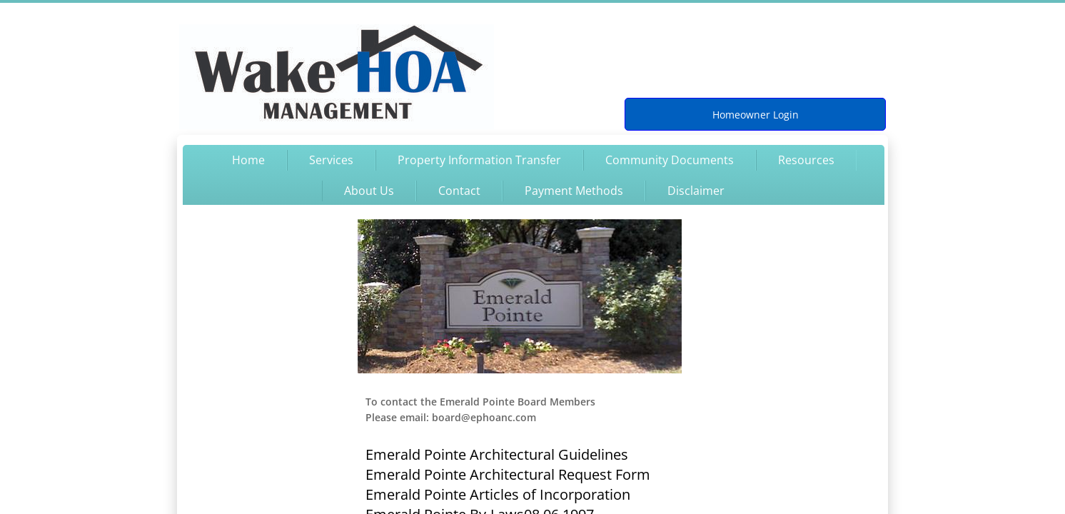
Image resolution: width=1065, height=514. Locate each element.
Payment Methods (574, 190)
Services (331, 160)
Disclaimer (696, 190)
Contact (459, 190)
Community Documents (669, 160)
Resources (806, 160)
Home (248, 160)
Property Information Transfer (479, 160)
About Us (369, 190)
